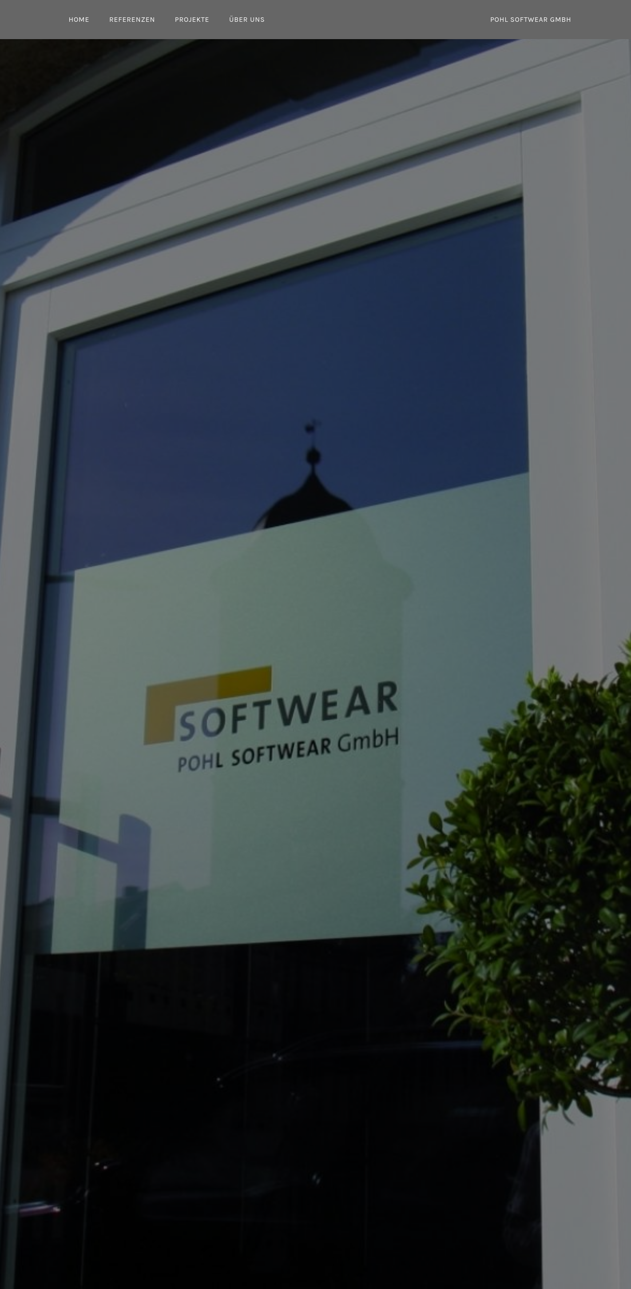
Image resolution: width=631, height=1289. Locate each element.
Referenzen (132, 19)
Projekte (192, 19)
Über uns (247, 19)
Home (79, 19)
